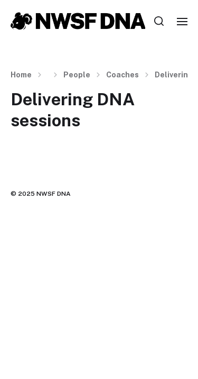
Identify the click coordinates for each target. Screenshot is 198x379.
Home (21, 74)
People (76, 74)
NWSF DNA (53, 193)
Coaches (122, 74)
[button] (159, 21)
